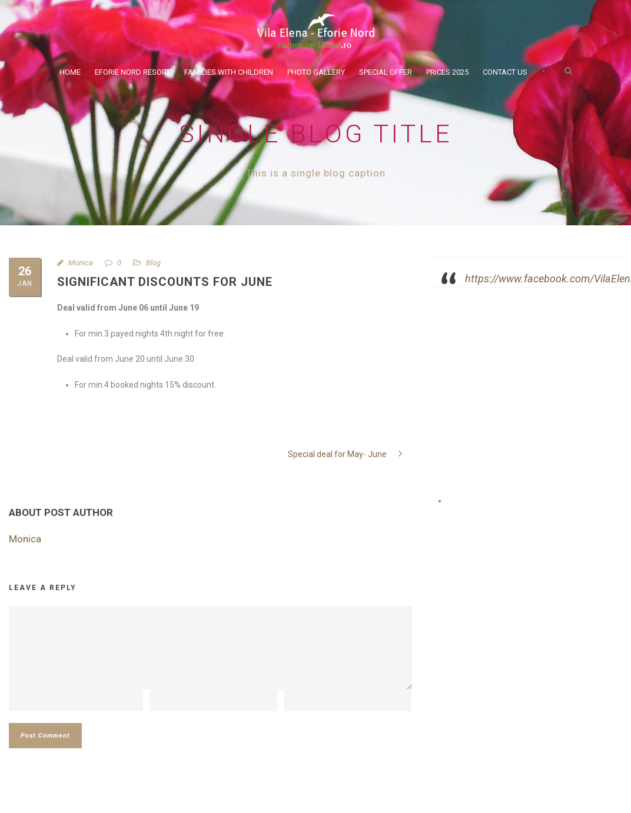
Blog (153, 262)
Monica (80, 262)
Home (70, 72)
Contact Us (505, 72)
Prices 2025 (447, 72)
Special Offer (385, 72)
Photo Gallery (316, 72)
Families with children (228, 72)
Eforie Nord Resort (132, 72)
